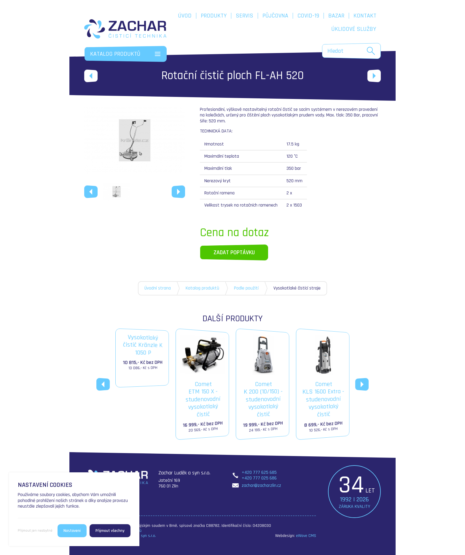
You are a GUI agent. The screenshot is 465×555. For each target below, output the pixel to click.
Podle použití (246, 288)
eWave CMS (306, 535)
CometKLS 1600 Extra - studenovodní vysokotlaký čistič (323, 384)
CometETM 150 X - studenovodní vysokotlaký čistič (202, 384)
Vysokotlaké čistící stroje (297, 288)
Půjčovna (275, 16)
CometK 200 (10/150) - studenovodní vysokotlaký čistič (263, 384)
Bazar (336, 16)
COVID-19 (308, 16)
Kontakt (364, 16)
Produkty (214, 16)
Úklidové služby (353, 29)
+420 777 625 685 (259, 472)
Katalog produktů (202, 288)
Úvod (185, 16)
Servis (244, 16)
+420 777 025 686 (259, 478)
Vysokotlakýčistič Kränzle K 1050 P (142, 352)
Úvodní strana (157, 288)
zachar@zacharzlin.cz (261, 485)
